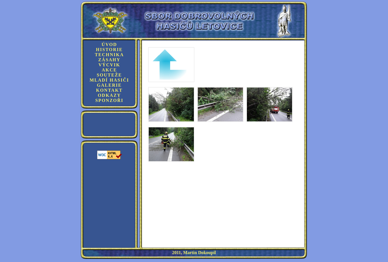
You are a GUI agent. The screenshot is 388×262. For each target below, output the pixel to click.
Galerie (109, 85)
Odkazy (109, 95)
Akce (109, 69)
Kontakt (109, 90)
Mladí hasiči (109, 80)
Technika (109, 54)
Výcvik (109, 64)
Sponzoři (109, 100)
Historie (109, 49)
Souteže (109, 75)
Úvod (109, 44)
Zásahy (109, 59)
